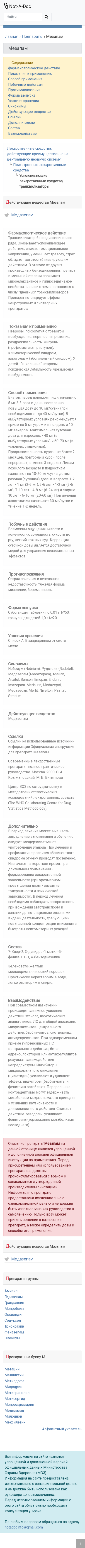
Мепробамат (15, 1308)
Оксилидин (14, 1314)
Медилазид (14, 1410)
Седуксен (13, 1320)
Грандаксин (14, 1303)
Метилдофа (14, 1381)
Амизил (11, 1291)
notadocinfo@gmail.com (24, 1527)
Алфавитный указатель (62, 1429)
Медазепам (19, 215)
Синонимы (17, 106)
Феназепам (14, 1332)
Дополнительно (21, 122)
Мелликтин (14, 1375)
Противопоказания (24, 90)
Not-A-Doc (17, 6)
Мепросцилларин (19, 1404)
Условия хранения (23, 101)
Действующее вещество (29, 112)
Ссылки (14, 117)
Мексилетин (15, 1422)
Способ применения (25, 79)
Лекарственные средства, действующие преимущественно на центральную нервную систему (37, 153)
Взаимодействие (22, 133)
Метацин (12, 1369)
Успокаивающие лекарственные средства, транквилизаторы (41, 181)
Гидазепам (14, 1297)
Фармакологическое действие (34, 68)
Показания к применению (30, 73)
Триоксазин (14, 1326)
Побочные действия (25, 84)
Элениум (12, 1338)
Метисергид (15, 1399)
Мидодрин (13, 1387)
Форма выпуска (21, 95)
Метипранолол (17, 1393)
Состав (14, 128)
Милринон (13, 1416)
